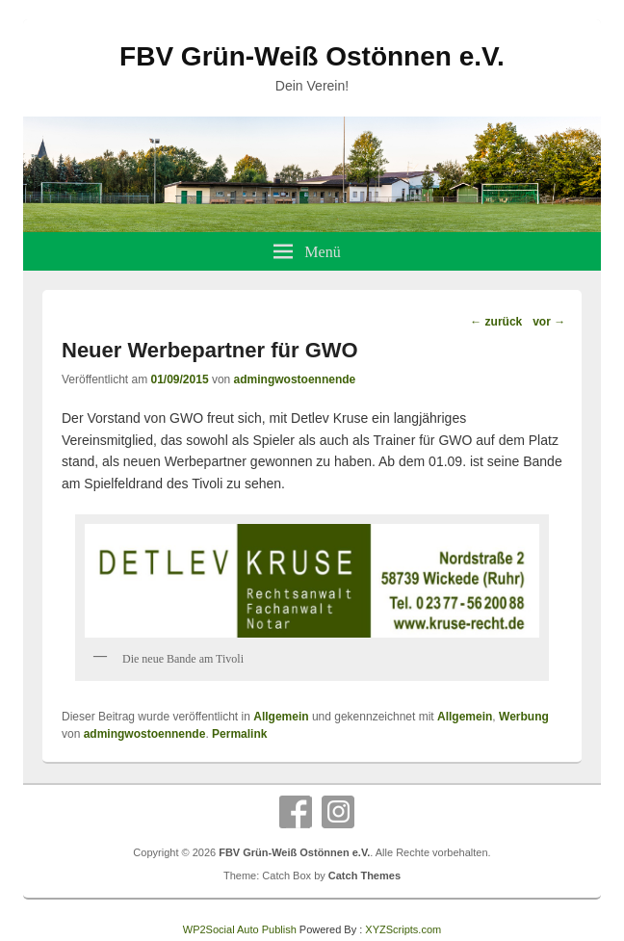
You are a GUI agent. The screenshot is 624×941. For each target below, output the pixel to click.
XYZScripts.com (403, 929)
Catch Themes (364, 875)
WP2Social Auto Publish (240, 929)
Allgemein (280, 716)
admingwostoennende (295, 379)
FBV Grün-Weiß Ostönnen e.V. (312, 56)
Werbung (524, 716)
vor (549, 321)
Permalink (239, 734)
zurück (496, 321)
